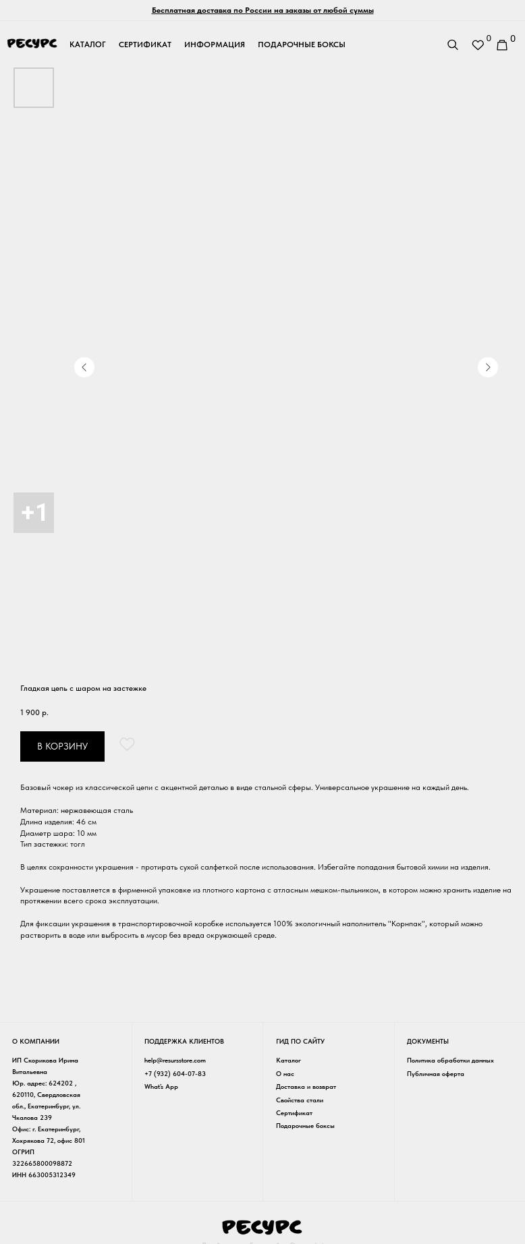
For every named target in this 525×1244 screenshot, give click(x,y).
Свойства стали (295, 1098)
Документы (422, 1041)
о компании (35, 1041)
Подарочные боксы (301, 1124)
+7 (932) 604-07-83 (173, 1072)
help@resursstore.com (173, 1059)
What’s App (159, 1085)
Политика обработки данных (445, 1059)
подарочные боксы (302, 44)
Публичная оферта (430, 1072)
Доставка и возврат (302, 1085)
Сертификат (290, 1110)
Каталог (284, 1059)
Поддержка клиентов (182, 1041)
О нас (281, 1072)
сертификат (145, 44)
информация (214, 44)
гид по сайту (296, 1041)
